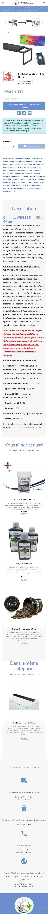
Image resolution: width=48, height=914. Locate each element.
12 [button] (42, 751)
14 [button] (22, 754)
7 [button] (26, 751)
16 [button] (29, 754)
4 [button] (16, 751)
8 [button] (29, 751)
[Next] (42, 22)
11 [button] (39, 751)
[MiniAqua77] (24, 2)
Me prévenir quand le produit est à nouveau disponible (24, 106)
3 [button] (12, 751)
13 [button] (19, 754)
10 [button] (35, 751)
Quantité (7, 142)
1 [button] (6, 751)
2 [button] (9, 751)
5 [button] (19, 751)
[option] (12, 22)
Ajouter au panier (31, 146)
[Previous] (5, 22)
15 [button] (26, 754)
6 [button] (22, 751)
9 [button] (32, 751)
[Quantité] (9, 145)
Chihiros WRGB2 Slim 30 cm (28, 427)
